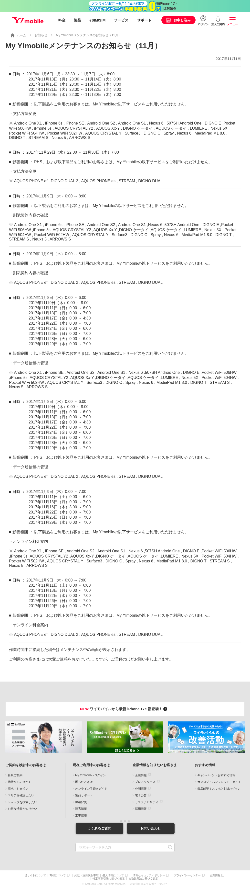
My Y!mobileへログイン (90, 775)
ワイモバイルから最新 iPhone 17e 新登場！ (124, 709)
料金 (61, 20)
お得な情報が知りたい (22, 808)
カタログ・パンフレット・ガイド (219, 782)
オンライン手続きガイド (91, 788)
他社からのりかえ (19, 782)
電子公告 (141, 795)
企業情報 (141, 775)
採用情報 (141, 808)
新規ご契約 (15, 775)
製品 (77, 20)
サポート (144, 20)
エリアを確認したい (21, 795)
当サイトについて (35, 875)
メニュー (232, 24)
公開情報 (141, 788)
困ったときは (84, 782)
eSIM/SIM (97, 20)
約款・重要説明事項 (86, 875)
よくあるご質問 (99, 828)
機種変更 (81, 802)
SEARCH (170, 847)
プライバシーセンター (187, 875)
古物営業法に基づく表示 (143, 878)
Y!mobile (27, 20)
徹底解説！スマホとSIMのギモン (218, 788)
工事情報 (81, 815)
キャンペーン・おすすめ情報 (216, 775)
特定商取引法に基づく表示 (109, 878)
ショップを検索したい (22, 802)
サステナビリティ (146, 802)
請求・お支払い (18, 788)
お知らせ (41, 35)
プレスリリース (145, 782)
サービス (121, 20)
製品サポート (84, 795)
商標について (58, 875)
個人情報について (113, 875)
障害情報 (81, 808)
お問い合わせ (150, 828)
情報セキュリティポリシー (149, 875)
